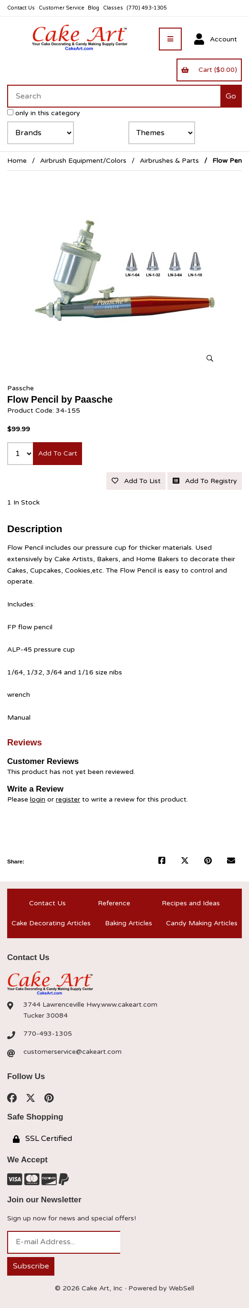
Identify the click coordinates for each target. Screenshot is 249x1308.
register (68, 799)
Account (215, 39)
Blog (93, 8)
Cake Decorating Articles (51, 923)
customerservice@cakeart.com (72, 1052)
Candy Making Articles (202, 923)
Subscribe (31, 1266)
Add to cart (57, 453)
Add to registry (205, 481)
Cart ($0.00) (209, 70)
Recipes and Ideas (191, 903)
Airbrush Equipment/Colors (83, 161)
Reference (114, 903)
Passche (20, 388)
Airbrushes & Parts (169, 161)
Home (17, 161)
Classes (113, 8)
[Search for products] (113, 96)
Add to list (136, 481)
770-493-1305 (47, 1034)
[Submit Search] (231, 96)
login (37, 799)
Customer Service (61, 8)
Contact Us (21, 8)
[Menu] (170, 39)
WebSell (181, 1288)
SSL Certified (42, 1138)
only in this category (43, 113)
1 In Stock (23, 502)
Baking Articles (128, 923)
